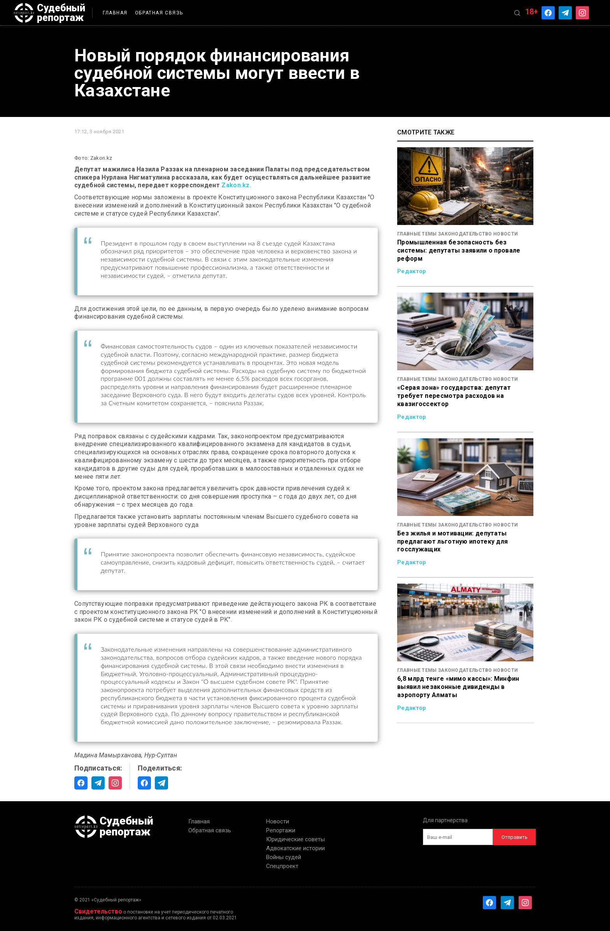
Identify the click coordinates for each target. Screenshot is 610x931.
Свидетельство (98, 911)
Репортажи (280, 830)
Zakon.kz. (236, 185)
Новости (277, 821)
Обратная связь (159, 13)
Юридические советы (295, 839)
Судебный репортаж (49, 13)
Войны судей (283, 857)
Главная (115, 13)
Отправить (514, 837)
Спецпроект (282, 866)
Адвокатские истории (295, 848)
